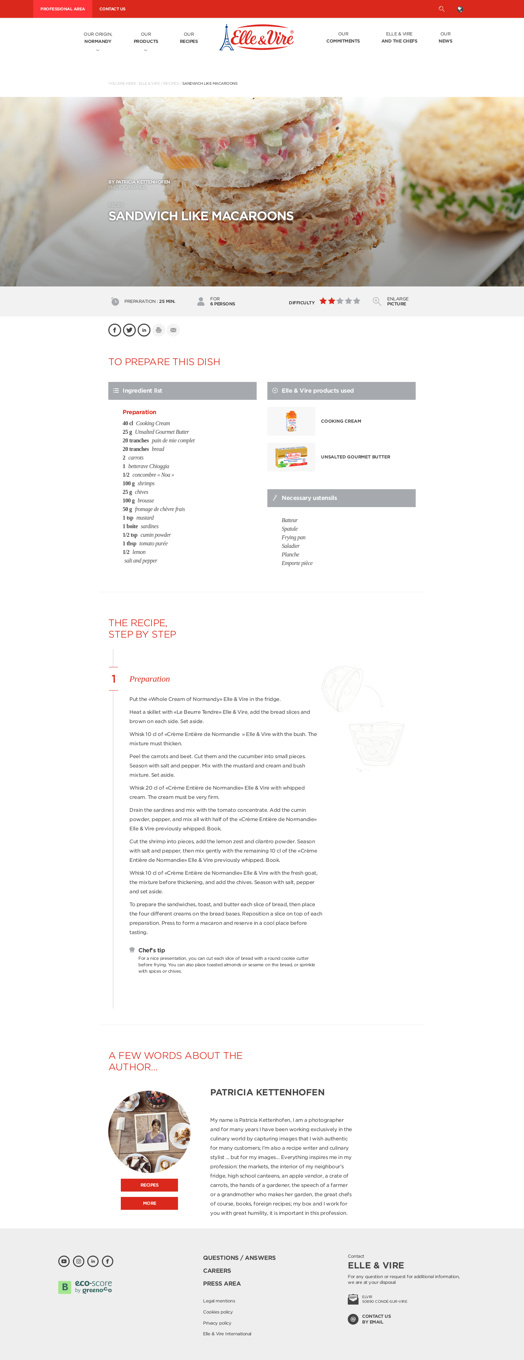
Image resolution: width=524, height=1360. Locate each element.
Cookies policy (218, 1312)
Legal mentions (219, 1300)
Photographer (262, 184)
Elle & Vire (399, 38)
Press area (222, 1283)
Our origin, (98, 38)
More (149, 1203)
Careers (217, 1270)
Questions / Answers (239, 1258)
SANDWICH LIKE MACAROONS (210, 83)
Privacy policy (217, 1323)
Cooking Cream (341, 421)
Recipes (171, 83)
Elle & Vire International (227, 1333)
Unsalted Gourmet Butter (355, 457)
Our (146, 38)
